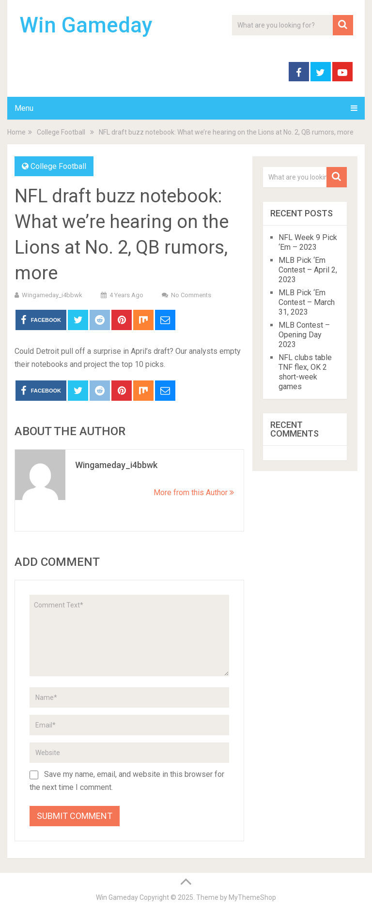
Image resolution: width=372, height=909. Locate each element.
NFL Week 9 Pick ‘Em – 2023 (308, 242)
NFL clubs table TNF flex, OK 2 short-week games (305, 372)
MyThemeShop (252, 897)
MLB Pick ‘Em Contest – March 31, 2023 (307, 302)
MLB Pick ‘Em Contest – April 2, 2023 (308, 270)
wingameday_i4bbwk (52, 295)
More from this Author (194, 492)
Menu (24, 108)
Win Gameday (86, 25)
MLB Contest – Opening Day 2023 (304, 334)
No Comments (191, 295)
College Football (58, 166)
